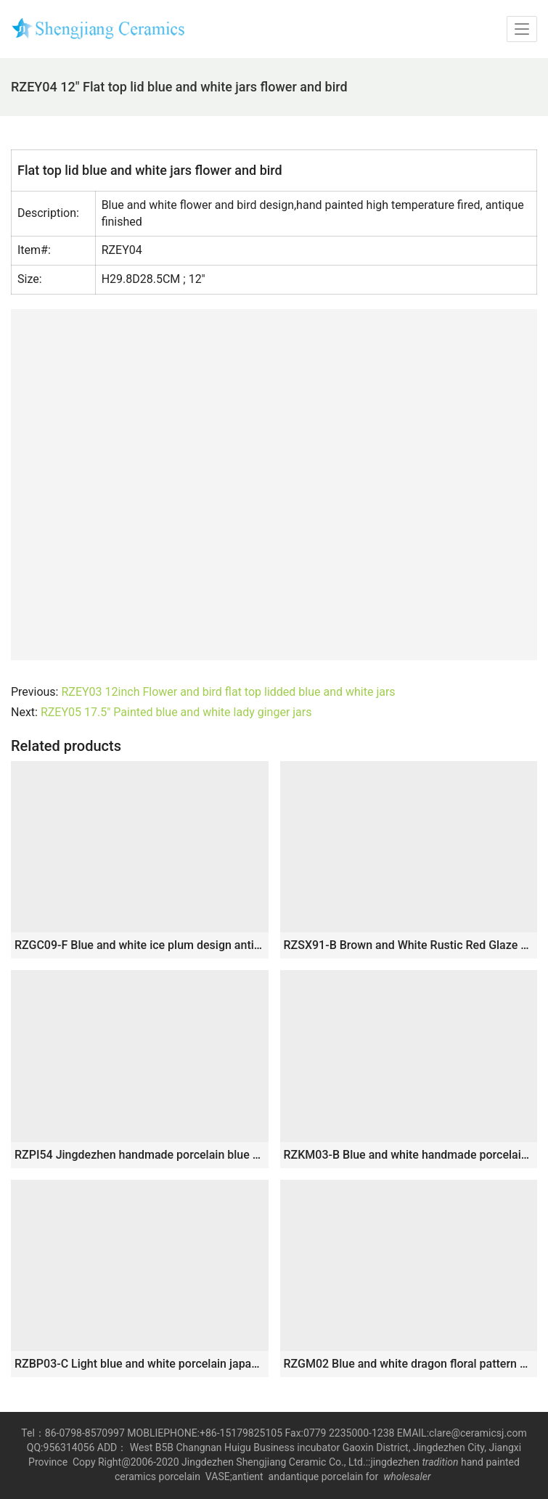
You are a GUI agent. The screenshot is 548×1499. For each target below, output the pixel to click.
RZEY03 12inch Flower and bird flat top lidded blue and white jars (228, 692)
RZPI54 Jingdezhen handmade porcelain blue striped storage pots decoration (140, 1155)
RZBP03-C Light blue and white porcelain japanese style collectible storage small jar (140, 1364)
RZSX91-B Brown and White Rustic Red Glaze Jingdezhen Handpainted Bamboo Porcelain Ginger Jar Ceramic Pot (409, 945)
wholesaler (408, 1476)
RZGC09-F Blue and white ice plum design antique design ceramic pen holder (140, 945)
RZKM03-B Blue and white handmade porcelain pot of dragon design (409, 1155)
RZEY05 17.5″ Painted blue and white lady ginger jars (176, 712)
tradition (440, 1462)
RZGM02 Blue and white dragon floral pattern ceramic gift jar (409, 1364)
